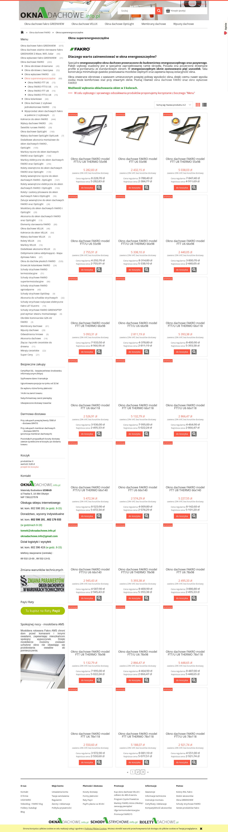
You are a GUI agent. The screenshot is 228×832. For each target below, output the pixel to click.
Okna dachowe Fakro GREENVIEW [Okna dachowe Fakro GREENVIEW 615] (38, 45)
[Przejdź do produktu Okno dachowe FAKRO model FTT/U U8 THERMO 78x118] (185, 627)
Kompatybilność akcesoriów (158, 807)
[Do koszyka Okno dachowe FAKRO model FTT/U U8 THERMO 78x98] (134, 598)
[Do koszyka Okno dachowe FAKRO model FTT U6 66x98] (182, 269)
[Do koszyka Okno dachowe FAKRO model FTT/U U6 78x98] (134, 680)
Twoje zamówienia (60, 796)
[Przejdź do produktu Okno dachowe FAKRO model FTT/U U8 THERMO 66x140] (90, 463)
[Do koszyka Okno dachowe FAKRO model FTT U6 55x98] (134, 187)
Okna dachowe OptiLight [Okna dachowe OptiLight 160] (34, 131)
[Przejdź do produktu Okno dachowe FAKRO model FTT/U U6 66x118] (185, 381)
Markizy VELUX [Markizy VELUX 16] (28, 244)
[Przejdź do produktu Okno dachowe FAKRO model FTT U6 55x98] (138, 135)
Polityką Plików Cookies (96, 828)
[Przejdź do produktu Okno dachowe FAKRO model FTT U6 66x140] (138, 463)
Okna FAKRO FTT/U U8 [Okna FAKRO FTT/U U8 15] (39, 94)
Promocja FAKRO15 (123, 814)
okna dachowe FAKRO (167, 80)
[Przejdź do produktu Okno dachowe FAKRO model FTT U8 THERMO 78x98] (90, 627)
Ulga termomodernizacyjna (126, 810)
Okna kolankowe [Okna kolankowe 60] (33, 98)
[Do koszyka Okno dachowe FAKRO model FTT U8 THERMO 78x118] (134, 762)
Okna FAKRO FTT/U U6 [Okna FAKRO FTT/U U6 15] (39, 86)
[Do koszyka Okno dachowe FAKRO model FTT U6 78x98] (182, 598)
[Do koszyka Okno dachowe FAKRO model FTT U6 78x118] (87, 762)
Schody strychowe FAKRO (188, 803)
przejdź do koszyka (29, 466)
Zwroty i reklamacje (61, 803)
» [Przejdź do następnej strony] (148, 772)
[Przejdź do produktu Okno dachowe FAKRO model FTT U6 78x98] (185, 545)
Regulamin (57, 799)
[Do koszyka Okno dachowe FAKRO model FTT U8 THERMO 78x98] (87, 680)
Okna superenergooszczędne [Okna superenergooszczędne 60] (40, 78)
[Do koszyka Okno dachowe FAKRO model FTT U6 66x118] (87, 434)
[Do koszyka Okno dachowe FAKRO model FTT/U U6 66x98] (134, 352)
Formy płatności (90, 796)
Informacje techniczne (155, 796)
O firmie (24, 796)
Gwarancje (150, 791)
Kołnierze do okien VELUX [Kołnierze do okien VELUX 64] (34, 232)
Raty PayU (87, 799)
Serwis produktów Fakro (187, 807)
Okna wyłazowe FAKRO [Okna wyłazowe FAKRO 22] (37, 74)
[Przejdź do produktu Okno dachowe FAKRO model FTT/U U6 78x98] (138, 627)
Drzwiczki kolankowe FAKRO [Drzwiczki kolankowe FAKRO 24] (35, 265)
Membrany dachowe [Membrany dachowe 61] (31, 326)
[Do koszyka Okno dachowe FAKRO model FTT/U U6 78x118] (182, 762)
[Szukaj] (158, 10)
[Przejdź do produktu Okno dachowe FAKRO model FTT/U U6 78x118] (185, 709)
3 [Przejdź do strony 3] (143, 772)
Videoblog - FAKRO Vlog (32, 803)
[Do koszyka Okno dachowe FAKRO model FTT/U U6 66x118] (182, 434)
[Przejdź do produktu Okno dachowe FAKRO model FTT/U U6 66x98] (138, 299)
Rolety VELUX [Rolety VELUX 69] (27, 240)
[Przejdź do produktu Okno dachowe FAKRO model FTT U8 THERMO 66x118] (138, 381)
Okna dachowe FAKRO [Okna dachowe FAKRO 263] (32, 61)
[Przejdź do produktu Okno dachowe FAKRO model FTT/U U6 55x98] (90, 217)
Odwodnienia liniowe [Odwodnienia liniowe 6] (32, 334)
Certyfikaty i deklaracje (156, 803)
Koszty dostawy (90, 791)
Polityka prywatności (61, 807)
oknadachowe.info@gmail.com (39, 536)
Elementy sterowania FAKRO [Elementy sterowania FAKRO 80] (36, 224)
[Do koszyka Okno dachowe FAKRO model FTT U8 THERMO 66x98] (87, 352)
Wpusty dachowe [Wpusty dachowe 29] (30, 330)
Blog (23, 811)
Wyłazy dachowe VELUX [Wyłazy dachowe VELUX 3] (33, 236)
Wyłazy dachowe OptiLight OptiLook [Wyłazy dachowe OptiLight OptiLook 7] (39, 135)
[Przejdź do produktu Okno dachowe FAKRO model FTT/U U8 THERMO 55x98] (90, 135)
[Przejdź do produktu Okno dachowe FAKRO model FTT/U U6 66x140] (90, 545)
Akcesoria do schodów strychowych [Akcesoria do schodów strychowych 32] (39, 297)
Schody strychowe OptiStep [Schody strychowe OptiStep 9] (35, 293)
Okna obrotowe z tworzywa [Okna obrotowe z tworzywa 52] (39, 70)
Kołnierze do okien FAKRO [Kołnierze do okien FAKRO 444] (34, 119)
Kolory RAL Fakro (184, 791)
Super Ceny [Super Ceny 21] (27, 354)
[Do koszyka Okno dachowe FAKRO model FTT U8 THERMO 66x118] (134, 434)
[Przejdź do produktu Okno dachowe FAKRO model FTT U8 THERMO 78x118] (138, 709)
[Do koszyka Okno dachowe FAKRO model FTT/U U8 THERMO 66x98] (134, 269)
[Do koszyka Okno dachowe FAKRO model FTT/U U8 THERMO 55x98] (87, 187)
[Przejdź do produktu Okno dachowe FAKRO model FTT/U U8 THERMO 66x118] (185, 299)
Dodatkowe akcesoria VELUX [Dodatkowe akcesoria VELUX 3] (35, 249)
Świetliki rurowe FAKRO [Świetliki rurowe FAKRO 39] (33, 127)
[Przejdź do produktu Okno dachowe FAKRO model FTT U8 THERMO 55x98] (185, 135)
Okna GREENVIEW (184, 799)
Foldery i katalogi (29, 807)
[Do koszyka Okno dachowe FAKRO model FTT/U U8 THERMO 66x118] (182, 352)
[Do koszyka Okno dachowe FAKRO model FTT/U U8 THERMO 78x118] (182, 680)
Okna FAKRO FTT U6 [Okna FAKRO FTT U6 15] (38, 82)
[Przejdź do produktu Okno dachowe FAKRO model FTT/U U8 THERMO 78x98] (138, 545)
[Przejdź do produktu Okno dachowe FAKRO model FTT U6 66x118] (90, 381)
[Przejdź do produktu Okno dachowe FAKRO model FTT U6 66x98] (185, 217)
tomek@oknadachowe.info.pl (38, 530)
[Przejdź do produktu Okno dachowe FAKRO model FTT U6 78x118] (90, 709)
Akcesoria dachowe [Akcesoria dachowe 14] (31, 338)
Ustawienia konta (60, 791)
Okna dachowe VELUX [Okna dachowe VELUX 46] (32, 228)
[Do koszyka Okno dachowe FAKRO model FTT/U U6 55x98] (87, 269)
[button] (99, 187)
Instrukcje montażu (154, 799)
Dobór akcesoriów (184, 796)
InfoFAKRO (26, 799)
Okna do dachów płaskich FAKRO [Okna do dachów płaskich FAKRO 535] (38, 261)
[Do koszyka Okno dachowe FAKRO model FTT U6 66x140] (134, 516)
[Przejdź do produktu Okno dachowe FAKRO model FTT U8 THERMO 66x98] (90, 299)
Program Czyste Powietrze (126, 799)
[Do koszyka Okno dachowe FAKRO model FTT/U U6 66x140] (87, 598)
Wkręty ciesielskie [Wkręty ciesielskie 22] (30, 350)
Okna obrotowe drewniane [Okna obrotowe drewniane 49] (39, 66)
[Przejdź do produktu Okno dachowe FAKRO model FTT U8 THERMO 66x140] (185, 463)
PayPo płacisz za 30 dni (93, 803)
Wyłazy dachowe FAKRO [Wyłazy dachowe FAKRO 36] (33, 123)
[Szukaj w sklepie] (137, 10)
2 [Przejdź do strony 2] (138, 772)
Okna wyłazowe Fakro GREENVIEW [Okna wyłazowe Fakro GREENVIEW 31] (38, 57)
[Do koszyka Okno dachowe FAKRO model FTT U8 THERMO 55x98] (182, 187)
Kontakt (24, 791)
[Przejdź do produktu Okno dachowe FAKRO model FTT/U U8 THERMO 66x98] (138, 217)
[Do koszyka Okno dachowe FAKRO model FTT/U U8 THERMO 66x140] (87, 516)
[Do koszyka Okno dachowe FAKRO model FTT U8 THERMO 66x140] (182, 516)
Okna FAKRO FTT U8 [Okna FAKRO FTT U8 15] (38, 90)
